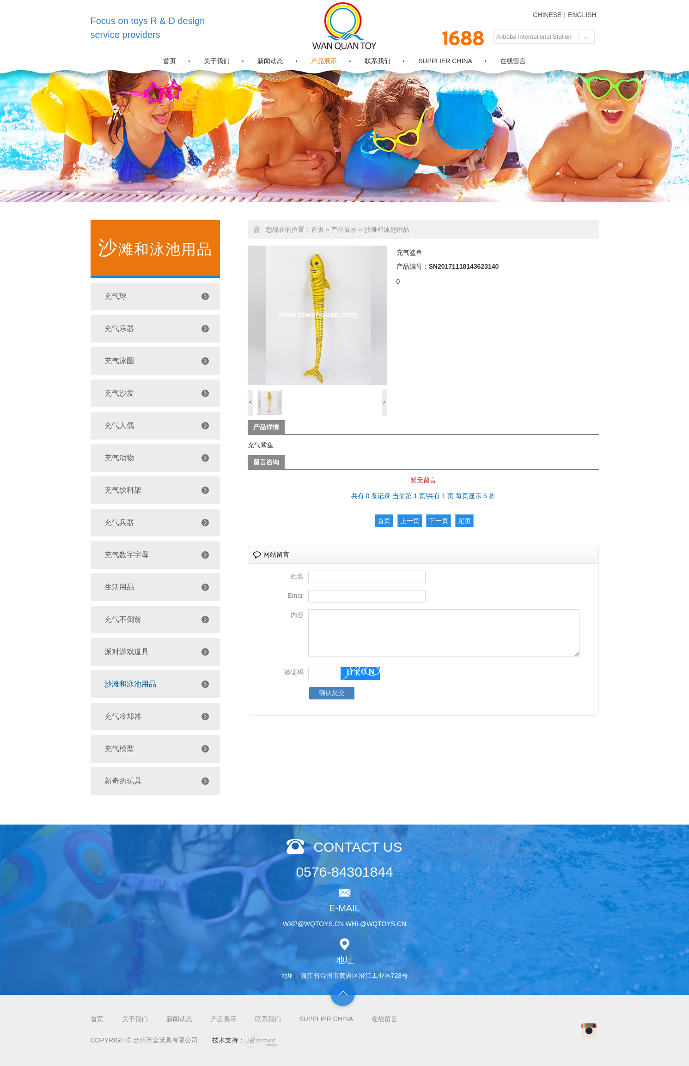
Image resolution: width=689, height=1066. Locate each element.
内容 (297, 615)
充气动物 (119, 458)
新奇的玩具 (122, 781)
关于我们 (217, 61)
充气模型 (119, 749)
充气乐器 (119, 328)
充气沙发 (119, 393)
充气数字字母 (126, 555)
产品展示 (324, 61)
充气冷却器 (122, 716)
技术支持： (244, 1040)
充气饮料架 (122, 490)
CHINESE (547, 14)
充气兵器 (119, 522)
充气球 (115, 296)
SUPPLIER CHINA (445, 61)
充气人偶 (119, 425)
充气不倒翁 (122, 619)
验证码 (294, 680)
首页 (169, 61)
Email (295, 595)
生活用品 (119, 587)
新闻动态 (270, 61)
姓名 (297, 576)
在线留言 (513, 61)
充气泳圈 (119, 361)
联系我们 (377, 61)
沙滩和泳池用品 (130, 684)
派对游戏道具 (126, 652)
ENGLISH (582, 14)
